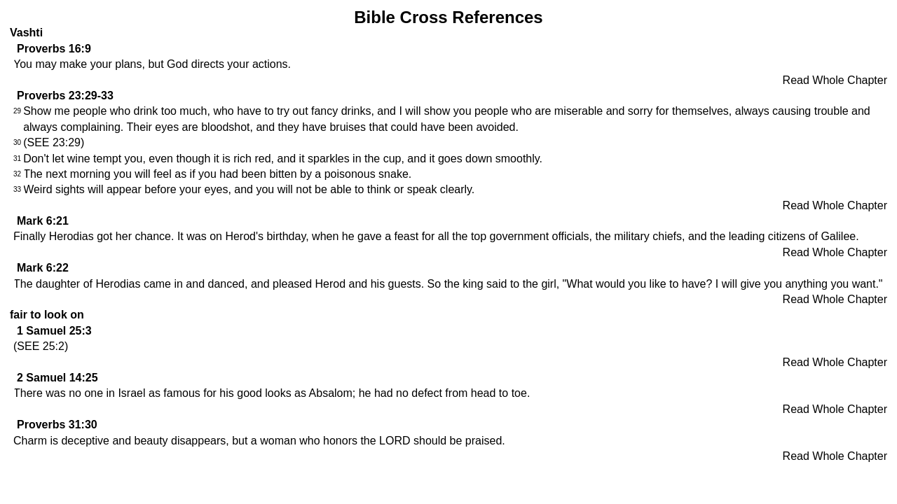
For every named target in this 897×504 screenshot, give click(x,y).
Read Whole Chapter (835, 80)
